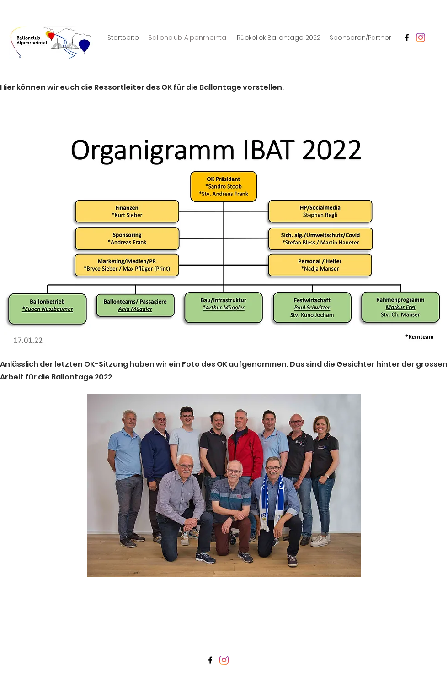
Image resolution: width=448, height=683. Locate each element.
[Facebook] (406, 37)
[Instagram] (420, 37)
